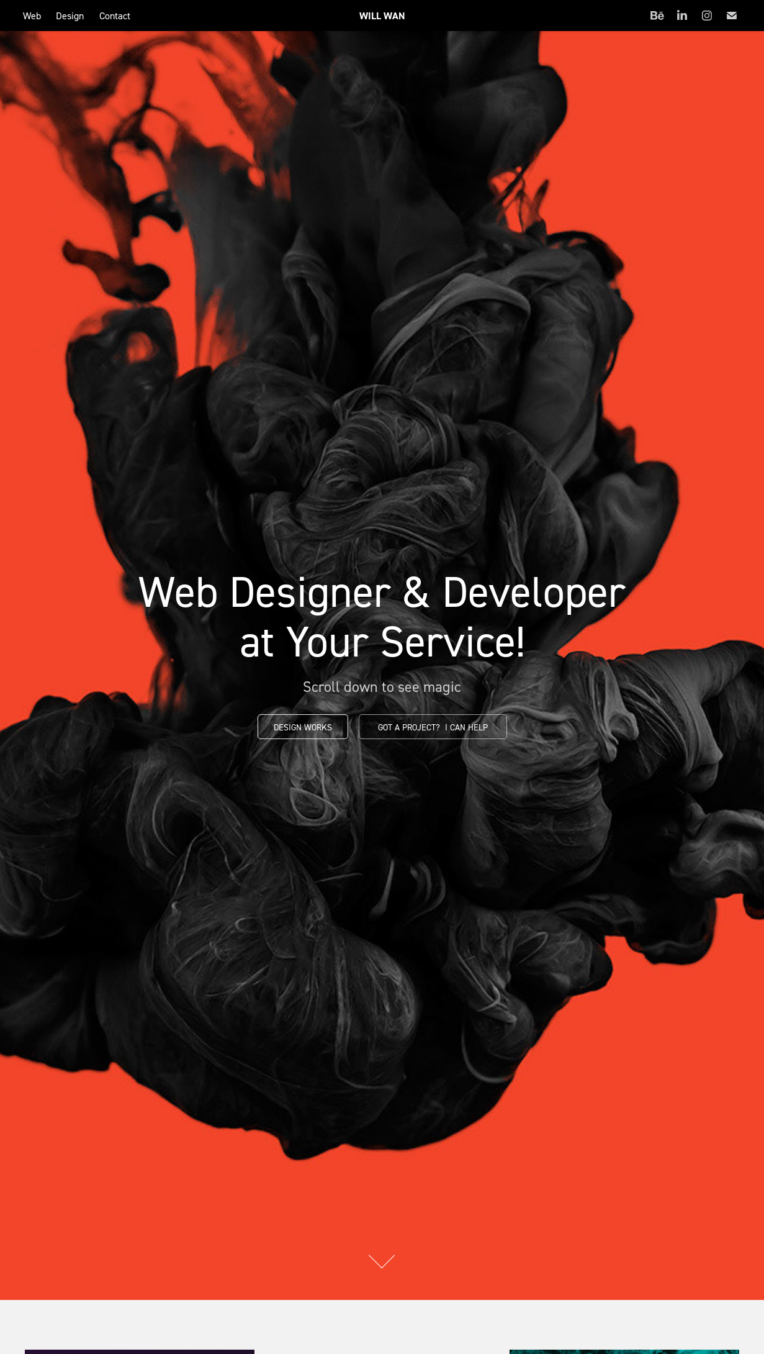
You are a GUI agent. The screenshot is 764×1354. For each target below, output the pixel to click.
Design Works (303, 727)
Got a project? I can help (433, 727)
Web (32, 15)
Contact (114, 15)
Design (70, 15)
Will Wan (382, 15)
